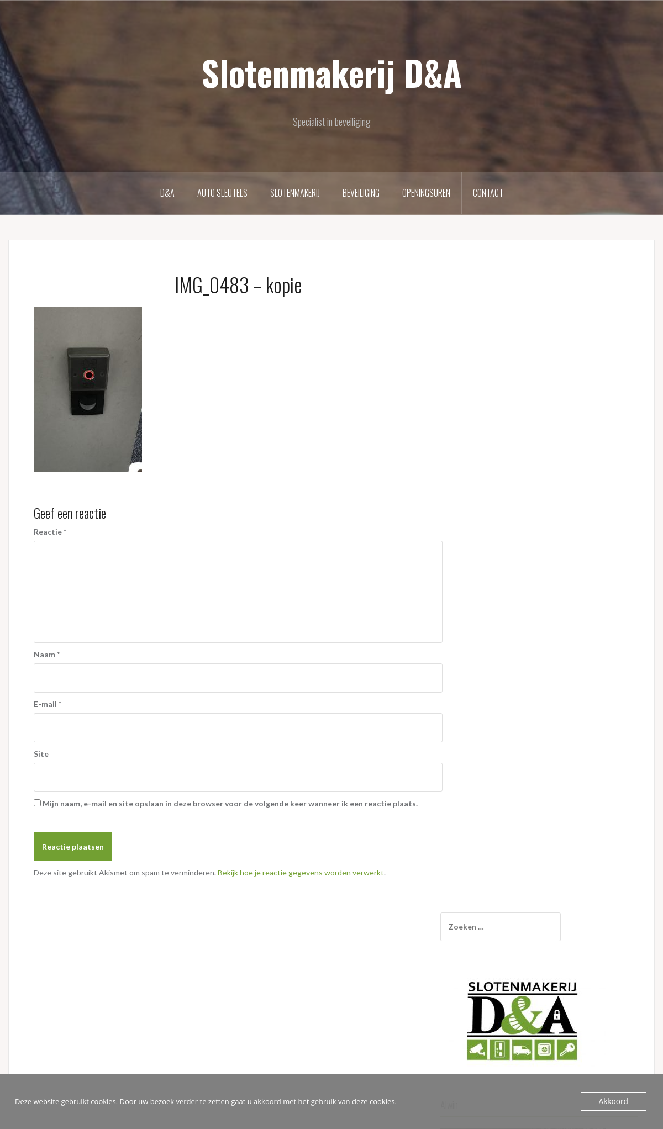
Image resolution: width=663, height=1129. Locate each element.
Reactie (50, 531)
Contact (488, 192)
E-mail (47, 704)
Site (41, 753)
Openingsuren (426, 192)
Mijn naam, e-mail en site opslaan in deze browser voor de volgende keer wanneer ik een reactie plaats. (230, 803)
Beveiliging (361, 192)
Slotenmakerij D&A (331, 72)
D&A (167, 192)
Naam (47, 654)
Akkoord (614, 1101)
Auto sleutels (222, 192)
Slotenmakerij (295, 192)
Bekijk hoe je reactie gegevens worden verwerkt (301, 872)
